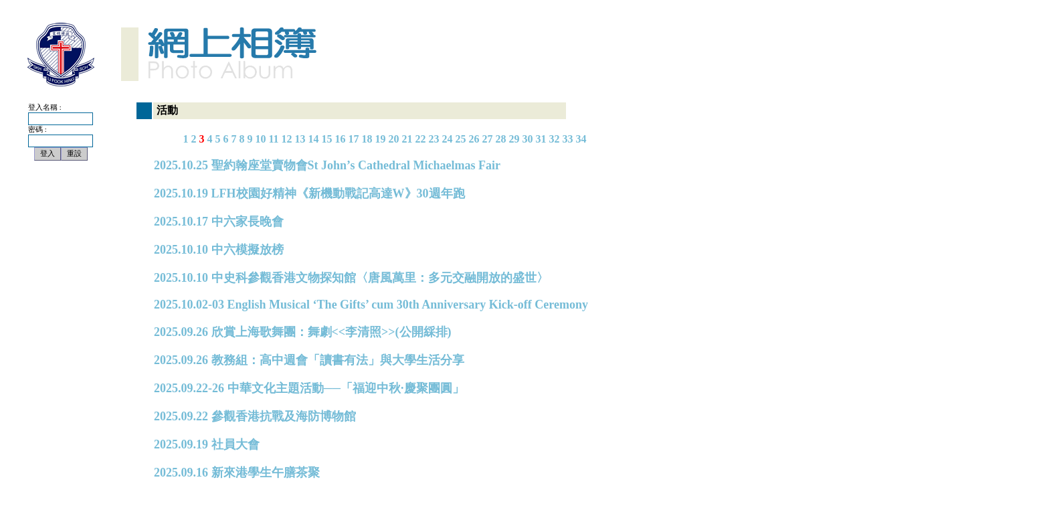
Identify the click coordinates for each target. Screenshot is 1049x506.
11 (273, 139)
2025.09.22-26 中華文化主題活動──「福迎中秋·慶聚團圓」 (309, 388)
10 (260, 139)
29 (514, 139)
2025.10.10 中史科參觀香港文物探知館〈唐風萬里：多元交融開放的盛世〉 (351, 277)
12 (287, 139)
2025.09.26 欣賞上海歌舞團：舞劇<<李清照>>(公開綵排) (303, 332)
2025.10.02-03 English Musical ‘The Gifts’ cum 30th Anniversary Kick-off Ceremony (371, 304)
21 (407, 139)
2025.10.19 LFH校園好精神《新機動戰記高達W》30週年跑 (309, 193)
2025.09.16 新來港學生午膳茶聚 (237, 472)
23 (434, 139)
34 (581, 139)
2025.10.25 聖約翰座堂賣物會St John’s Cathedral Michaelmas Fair (327, 165)
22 (420, 139)
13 (300, 139)
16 (340, 139)
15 (327, 139)
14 (313, 139)
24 (447, 139)
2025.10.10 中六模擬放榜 (219, 249)
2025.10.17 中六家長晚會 (219, 221)
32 (554, 139)
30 (527, 139)
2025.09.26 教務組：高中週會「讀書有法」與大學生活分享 (309, 360)
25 (461, 139)
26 (474, 139)
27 (487, 139)
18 (367, 139)
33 (568, 139)
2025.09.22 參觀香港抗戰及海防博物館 (255, 416)
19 (380, 139)
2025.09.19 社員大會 (207, 444)
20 (394, 139)
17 (354, 139)
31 (541, 139)
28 (501, 139)
